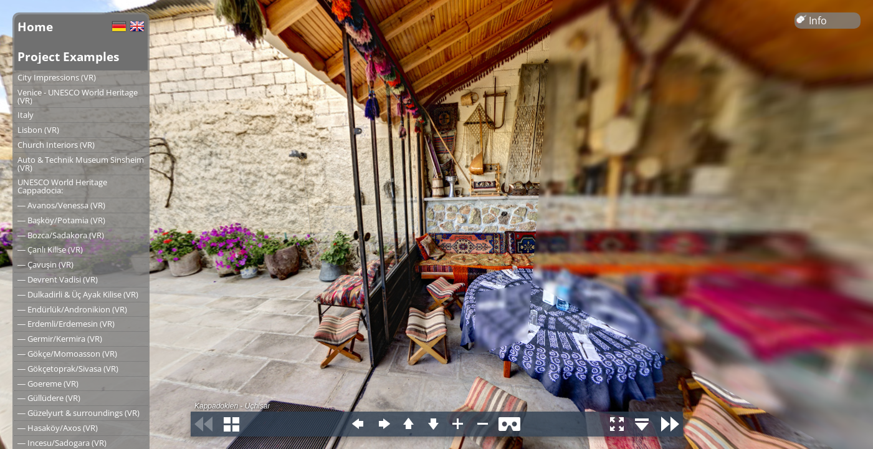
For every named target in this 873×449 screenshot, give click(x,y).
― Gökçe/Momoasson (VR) (67, 353)
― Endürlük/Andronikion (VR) (72, 309)
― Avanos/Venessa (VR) (61, 205)
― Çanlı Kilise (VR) (50, 249)
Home (35, 26)
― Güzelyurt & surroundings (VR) (78, 412)
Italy (25, 114)
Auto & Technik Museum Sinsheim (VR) (80, 163)
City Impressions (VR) (56, 77)
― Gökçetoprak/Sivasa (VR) (67, 368)
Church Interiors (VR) (56, 144)
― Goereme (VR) (48, 383)
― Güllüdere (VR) (48, 397)
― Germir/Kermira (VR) (59, 338)
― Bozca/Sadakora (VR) (60, 235)
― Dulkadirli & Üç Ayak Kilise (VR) (77, 294)
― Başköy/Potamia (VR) (61, 220)
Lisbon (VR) (38, 129)
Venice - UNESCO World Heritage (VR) (77, 96)
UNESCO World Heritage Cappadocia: (62, 186)
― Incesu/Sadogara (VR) (62, 442)
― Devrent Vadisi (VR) (57, 279)
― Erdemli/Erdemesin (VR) (66, 323)
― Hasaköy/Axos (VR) (57, 427)
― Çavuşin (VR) (45, 264)
